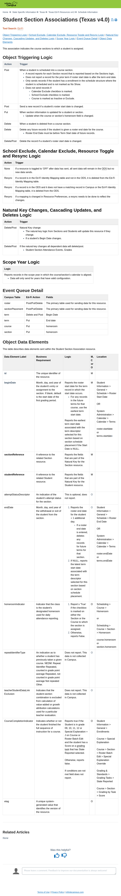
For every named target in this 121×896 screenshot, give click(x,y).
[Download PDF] (112, 20)
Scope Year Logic (65, 38)
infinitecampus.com (75, 892)
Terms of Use (43, 892)
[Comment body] (69, 871)
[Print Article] (116, 20)
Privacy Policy (57, 892)
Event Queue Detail (87, 38)
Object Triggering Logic (15, 35)
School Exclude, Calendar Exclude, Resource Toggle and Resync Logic (66, 35)
